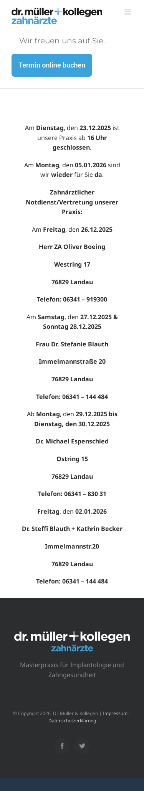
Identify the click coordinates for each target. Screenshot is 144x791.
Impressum (115, 713)
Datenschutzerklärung (72, 720)
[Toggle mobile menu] (128, 12)
